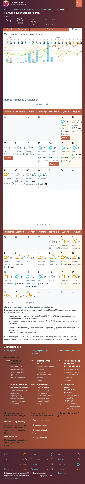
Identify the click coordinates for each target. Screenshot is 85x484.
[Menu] (75, 3)
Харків (33, 454)
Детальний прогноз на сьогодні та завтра (65, 138)
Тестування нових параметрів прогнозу (69, 388)
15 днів (49, 29)
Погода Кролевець (11, 351)
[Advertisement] (42, 81)
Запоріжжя (35, 459)
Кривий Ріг (35, 464)
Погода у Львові (40, 438)
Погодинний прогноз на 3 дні (9, 157)
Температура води (41, 420)
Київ (6, 454)
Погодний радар (40, 425)
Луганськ (35, 469)
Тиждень (22, 29)
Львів (6, 464)
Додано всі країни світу (43, 385)
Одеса (60, 454)
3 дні (9, 29)
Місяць (75, 29)
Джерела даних (63, 473)
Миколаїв (61, 464)
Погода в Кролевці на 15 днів (68, 351)
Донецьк (61, 459)
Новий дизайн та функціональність (19, 385)
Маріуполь (8, 469)
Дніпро (7, 459)
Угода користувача (12, 478)
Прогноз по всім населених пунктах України (72, 363)
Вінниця (60, 469)
